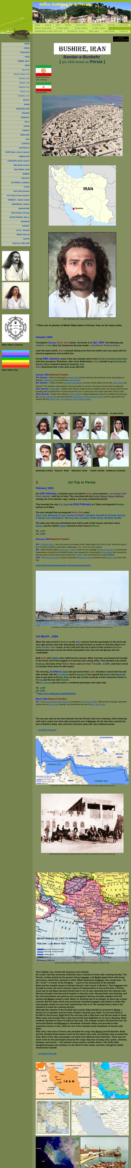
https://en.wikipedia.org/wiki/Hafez (56, 693)
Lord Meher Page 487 (47, 730)
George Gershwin (52, 558)
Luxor (70, 380)
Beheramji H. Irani (57, 515)
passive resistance (106, 550)
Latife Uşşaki (118, 383)
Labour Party (54, 399)
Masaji (51, 999)
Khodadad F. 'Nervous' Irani (65, 518)
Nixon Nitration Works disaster (56, 702)
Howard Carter (72, 377)
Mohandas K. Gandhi (67, 550)
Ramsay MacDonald (48, 397)
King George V (78, 397)
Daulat (62, 526)
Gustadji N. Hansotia (106, 515)
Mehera (39, 526)
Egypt (77, 380)
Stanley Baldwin (75, 394)
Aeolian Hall (111, 558)
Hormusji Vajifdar (112, 518)
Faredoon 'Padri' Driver (91, 518)
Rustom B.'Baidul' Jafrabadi (81, 515)
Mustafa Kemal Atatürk (73, 383)
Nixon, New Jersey (97, 704)
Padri (61, 1015)
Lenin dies (54, 389)
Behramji (62, 1023)
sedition (79, 555)
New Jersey (54, 704)
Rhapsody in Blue (84, 558)
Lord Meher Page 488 (47, 1054)
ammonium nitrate (90, 702)
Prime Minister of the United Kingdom (75, 399)
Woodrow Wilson (48, 544)
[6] (42, 385)
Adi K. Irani (41, 515)
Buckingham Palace (95, 397)
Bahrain (92, 721)
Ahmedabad (107, 552)
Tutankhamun (48, 380)
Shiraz (117, 1010)
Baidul (98, 977)
